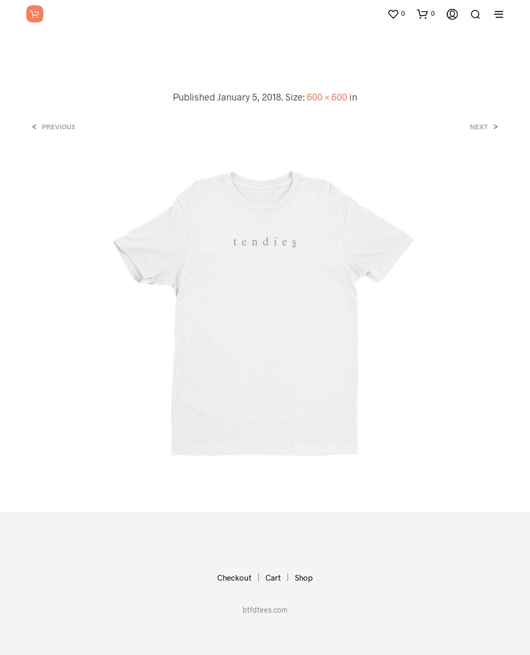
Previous (58, 127)
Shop (304, 577)
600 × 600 (327, 97)
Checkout (234, 577)
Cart (273, 577)
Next (479, 127)
